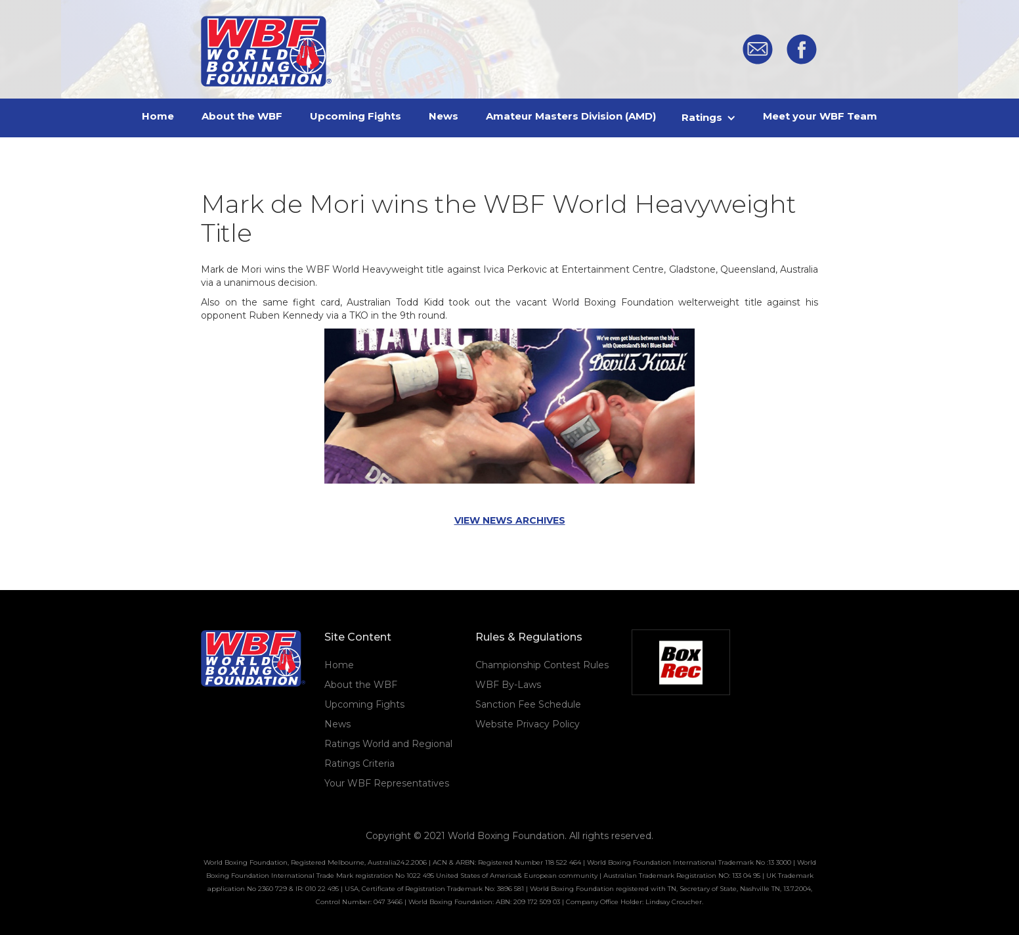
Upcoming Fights (364, 704)
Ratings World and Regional (388, 744)
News (337, 724)
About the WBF (360, 685)
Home (339, 665)
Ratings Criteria (359, 763)
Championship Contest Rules (542, 665)
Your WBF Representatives (386, 783)
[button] (709, 117)
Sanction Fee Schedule (528, 704)
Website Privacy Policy (527, 724)
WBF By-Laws (508, 685)
